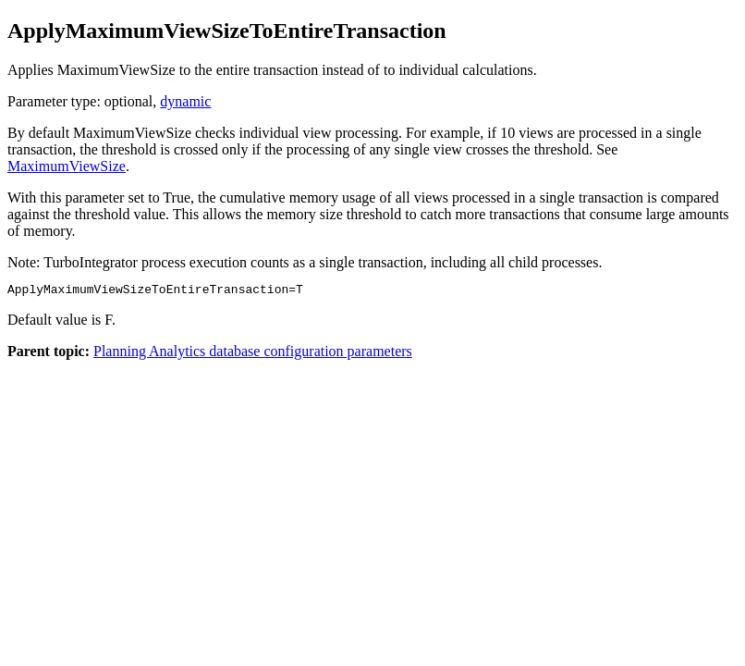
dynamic (185, 101)
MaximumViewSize (66, 166)
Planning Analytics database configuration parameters (252, 354)
